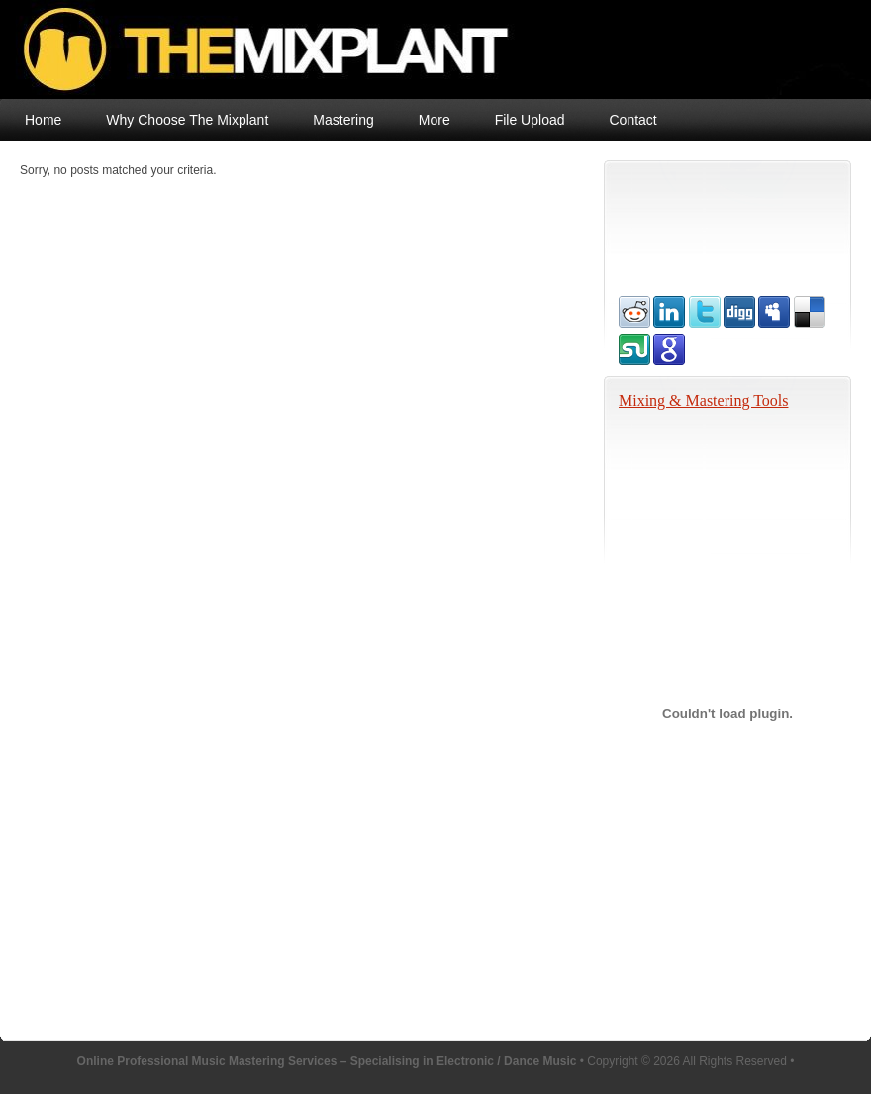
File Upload (530, 120)
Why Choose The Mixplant (187, 120)
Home (43, 120)
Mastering (343, 120)
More (434, 120)
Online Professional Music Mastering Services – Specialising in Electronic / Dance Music (403, 49)
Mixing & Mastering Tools (703, 400)
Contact (633, 120)
